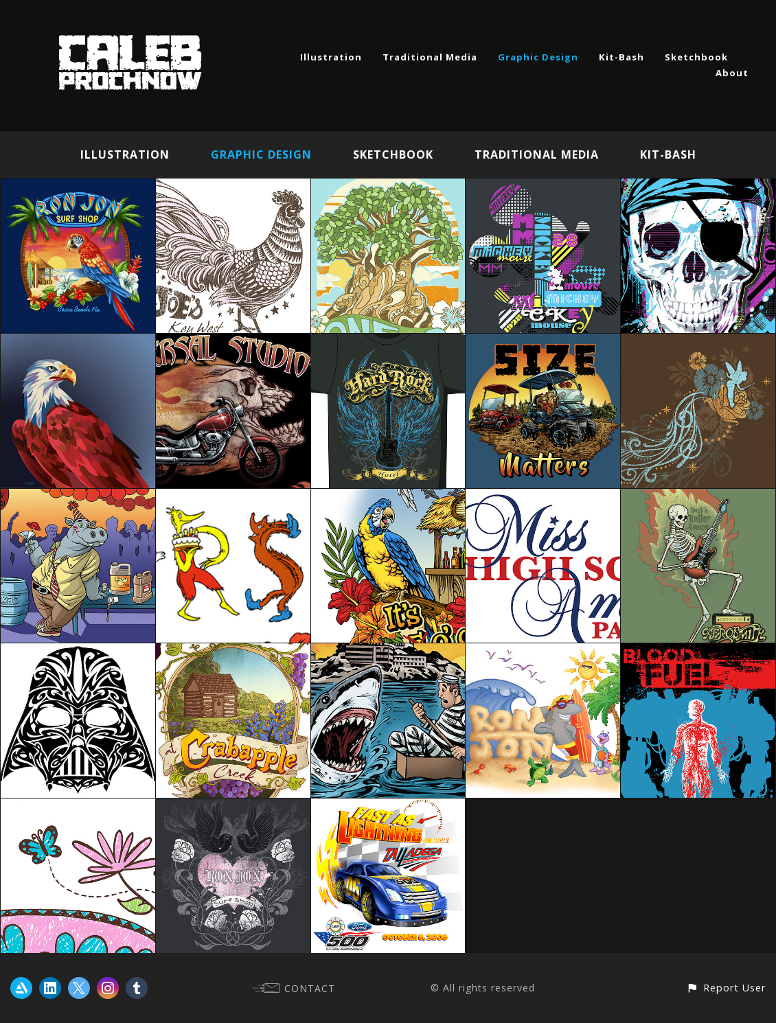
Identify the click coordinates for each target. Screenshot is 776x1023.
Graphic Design (538, 57)
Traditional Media (430, 57)
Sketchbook (696, 57)
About (732, 73)
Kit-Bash (621, 57)
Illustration (331, 57)
